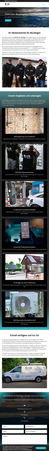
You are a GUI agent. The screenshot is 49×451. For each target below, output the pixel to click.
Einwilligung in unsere (11, 447)
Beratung (30, 48)
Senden (44, 446)
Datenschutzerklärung (16, 447)
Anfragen (8, 20)
